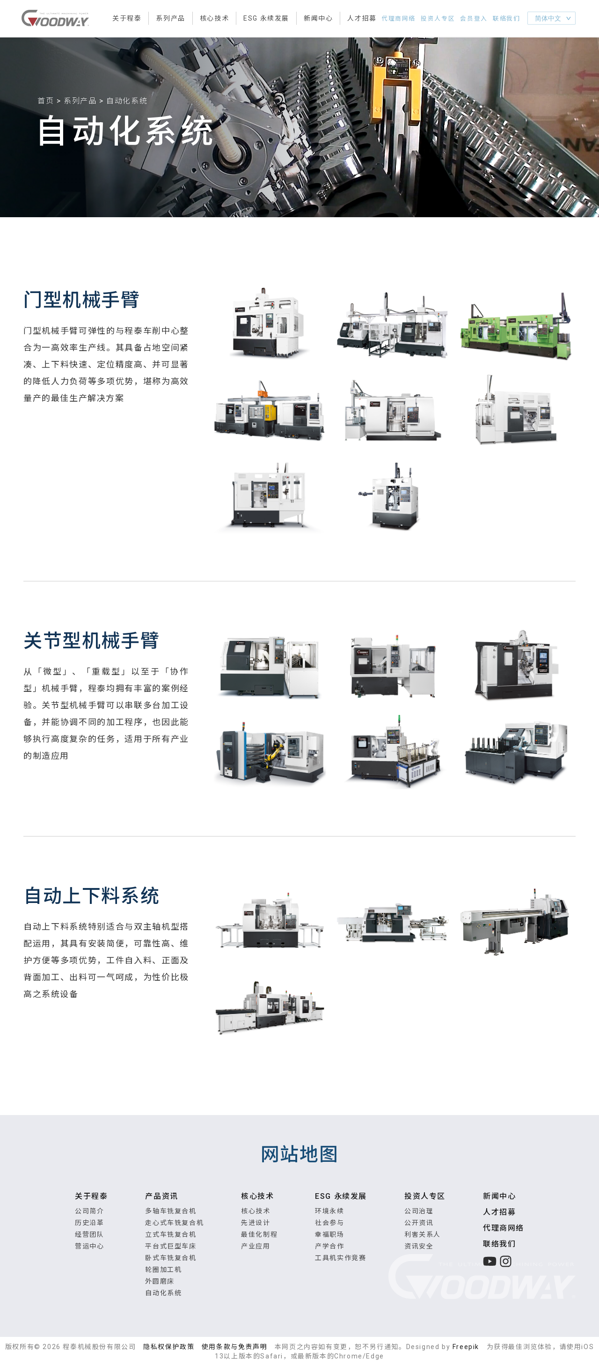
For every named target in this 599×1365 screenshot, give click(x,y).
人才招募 (361, 18)
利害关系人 (422, 1234)
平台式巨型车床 (170, 1246)
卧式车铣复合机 (170, 1258)
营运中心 (89, 1246)
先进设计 (255, 1222)
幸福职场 (329, 1234)
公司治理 (418, 1211)
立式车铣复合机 (170, 1234)
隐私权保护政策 (168, 1346)
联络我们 (507, 19)
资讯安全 (418, 1246)
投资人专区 (444, 19)
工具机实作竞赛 (340, 1258)
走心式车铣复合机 (174, 1222)
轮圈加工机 (163, 1269)
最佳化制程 (259, 1234)
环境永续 (329, 1211)
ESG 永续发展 (266, 18)
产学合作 (329, 1246)
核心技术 (214, 18)
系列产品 (170, 18)
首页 (45, 100)
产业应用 (255, 1246)
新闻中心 (318, 18)
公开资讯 (418, 1222)
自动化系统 (163, 1293)
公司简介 (89, 1211)
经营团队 (89, 1234)
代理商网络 (408, 19)
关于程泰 (126, 18)
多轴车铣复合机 (170, 1211)
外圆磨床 (159, 1281)
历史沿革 (89, 1222)
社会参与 (329, 1222)
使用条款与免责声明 (234, 1346)
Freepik (466, 1346)
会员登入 (477, 19)
